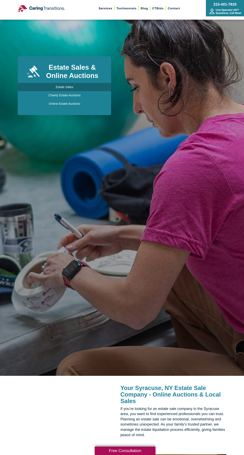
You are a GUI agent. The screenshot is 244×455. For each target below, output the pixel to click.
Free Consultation (125, 450)
